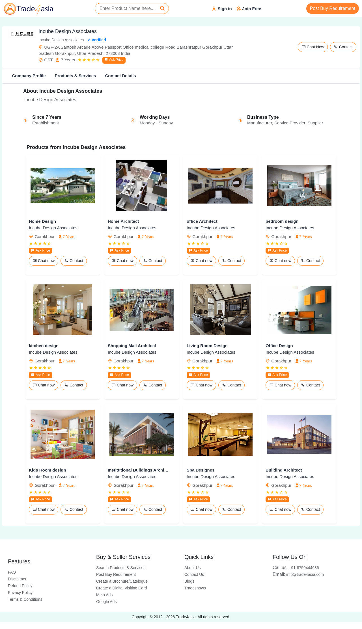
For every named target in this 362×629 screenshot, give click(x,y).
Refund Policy (20, 585)
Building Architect (284, 470)
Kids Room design (47, 470)
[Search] (162, 8)
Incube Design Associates (53, 227)
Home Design (42, 221)
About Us (192, 567)
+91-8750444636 (296, 567)
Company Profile (29, 75)
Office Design (279, 345)
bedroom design (282, 221)
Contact (343, 47)
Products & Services (75, 75)
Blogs (189, 581)
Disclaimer (17, 579)
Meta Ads (104, 595)
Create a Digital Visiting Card (121, 588)
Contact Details (120, 75)
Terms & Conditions (25, 599)
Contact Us (194, 574)
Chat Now (312, 47)
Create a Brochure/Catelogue (122, 581)
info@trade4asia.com (298, 574)
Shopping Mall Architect (132, 345)
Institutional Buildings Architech (138, 470)
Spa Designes (200, 470)
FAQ (12, 572)
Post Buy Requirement (332, 8)
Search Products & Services (120, 567)
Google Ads (106, 601)
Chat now (44, 260)
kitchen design (44, 345)
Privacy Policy (20, 592)
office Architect (202, 221)
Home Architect (123, 221)
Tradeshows (195, 588)
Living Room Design (207, 345)
